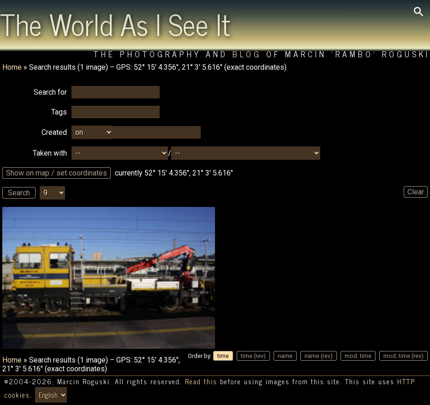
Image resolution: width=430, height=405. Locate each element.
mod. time (358, 355)
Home (12, 67)
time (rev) (253, 355)
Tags (59, 112)
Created (54, 132)
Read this (201, 381)
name (285, 355)
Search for (50, 92)
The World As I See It (115, 23)
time (223, 355)
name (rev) (318, 355)
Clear (415, 191)
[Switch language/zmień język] (51, 395)
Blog (247, 53)
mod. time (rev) (403, 355)
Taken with (50, 153)
